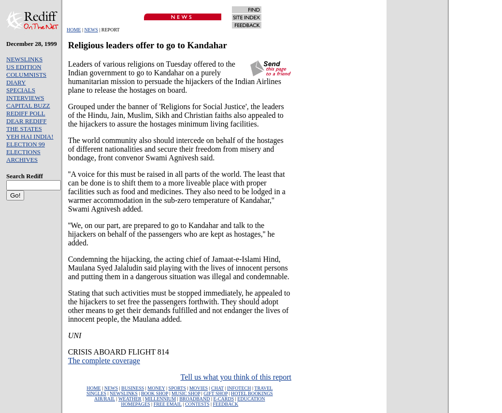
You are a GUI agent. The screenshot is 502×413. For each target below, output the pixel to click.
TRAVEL (263, 388)
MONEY (156, 388)
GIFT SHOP (215, 393)
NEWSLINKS (24, 59)
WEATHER (130, 398)
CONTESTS (197, 404)
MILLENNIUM (160, 398)
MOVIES (198, 388)
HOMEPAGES (135, 404)
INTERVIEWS (25, 97)
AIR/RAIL (104, 398)
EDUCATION (251, 398)
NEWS (91, 29)
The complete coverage (104, 360)
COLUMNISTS (26, 74)
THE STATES (24, 128)
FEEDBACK (225, 404)
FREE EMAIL (168, 404)
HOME (74, 29)
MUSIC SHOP (186, 393)
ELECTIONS (23, 152)
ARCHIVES (22, 159)
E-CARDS (224, 398)
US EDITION (24, 67)
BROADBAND (194, 398)
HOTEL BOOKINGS (252, 393)
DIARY (16, 82)
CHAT (217, 388)
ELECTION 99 (25, 144)
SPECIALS (20, 90)
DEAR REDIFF (26, 121)
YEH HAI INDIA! (29, 136)
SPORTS (177, 388)
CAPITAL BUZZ (28, 105)
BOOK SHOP (154, 393)
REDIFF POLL (25, 113)
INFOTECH (239, 388)
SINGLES (96, 393)
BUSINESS (132, 388)
